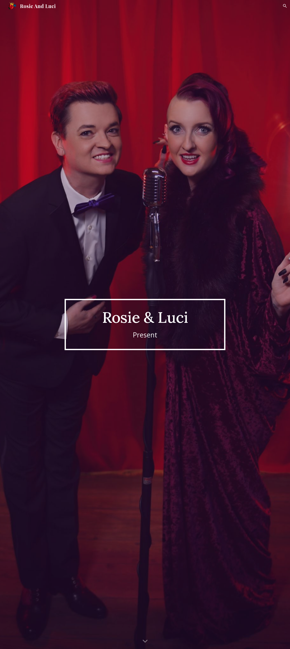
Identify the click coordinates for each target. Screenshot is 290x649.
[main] (145, 324)
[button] (285, 6)
